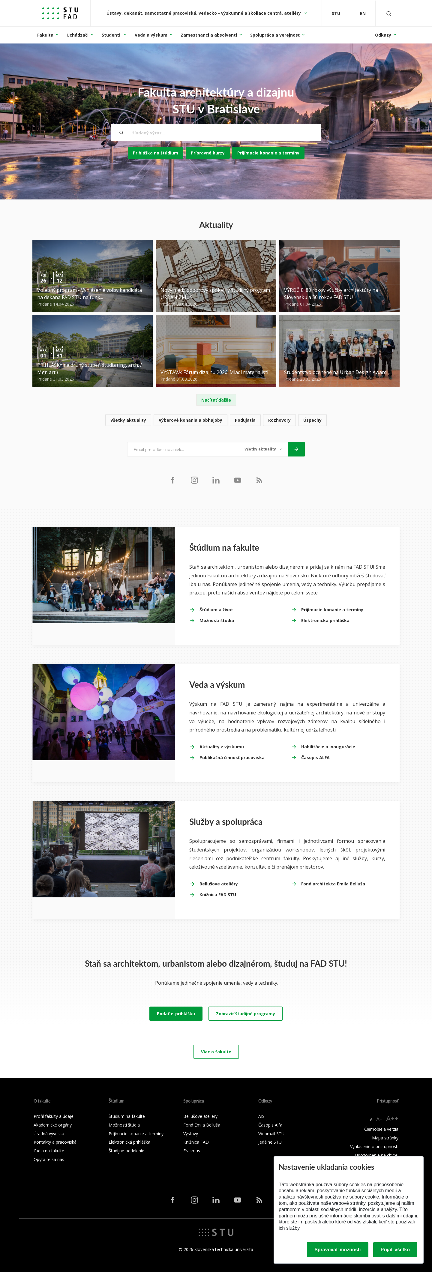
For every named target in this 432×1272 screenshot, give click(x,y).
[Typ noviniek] (263, 449)
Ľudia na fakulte (49, 1151)
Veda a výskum (151, 35)
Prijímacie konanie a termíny (268, 153)
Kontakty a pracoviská (55, 1142)
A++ (392, 1118)
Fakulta (45, 35)
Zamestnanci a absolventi (209, 35)
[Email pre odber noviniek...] (182, 449)
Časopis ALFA (315, 757)
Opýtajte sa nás (49, 1159)
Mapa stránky (385, 1138)
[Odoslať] (296, 449)
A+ (379, 1119)
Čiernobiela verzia (381, 1129)
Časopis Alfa (270, 1125)
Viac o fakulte (216, 1052)
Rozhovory (279, 420)
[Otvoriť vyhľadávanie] (389, 13)
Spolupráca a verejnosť (275, 35)
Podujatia (245, 420)
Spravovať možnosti (337, 1249)
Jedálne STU (270, 1142)
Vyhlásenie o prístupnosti (374, 1146)
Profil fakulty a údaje (54, 1116)
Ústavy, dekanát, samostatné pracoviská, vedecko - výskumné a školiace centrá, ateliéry (204, 13)
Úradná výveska (49, 1133)
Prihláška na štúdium (155, 153)
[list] (216, 420)
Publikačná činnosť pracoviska (232, 757)
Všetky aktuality (128, 420)
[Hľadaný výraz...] (216, 132)
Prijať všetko (395, 1249)
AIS (261, 1116)
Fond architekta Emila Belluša (333, 884)
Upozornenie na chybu (376, 1155)
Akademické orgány (53, 1125)
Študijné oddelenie (126, 1151)
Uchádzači (77, 35)
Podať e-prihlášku (176, 1013)
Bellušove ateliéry (219, 884)
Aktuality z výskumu (222, 747)
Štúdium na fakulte (127, 1116)
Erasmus (191, 1151)
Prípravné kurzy (208, 153)
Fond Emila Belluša (201, 1125)
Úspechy (312, 420)
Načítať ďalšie (216, 400)
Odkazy (383, 35)
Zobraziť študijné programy (245, 1013)
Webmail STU (271, 1133)
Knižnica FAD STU (218, 894)
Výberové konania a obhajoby (190, 420)
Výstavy (190, 1133)
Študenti (112, 35)
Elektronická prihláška (325, 620)
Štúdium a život (216, 609)
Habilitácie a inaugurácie (328, 747)
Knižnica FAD (196, 1142)
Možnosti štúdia (217, 620)
